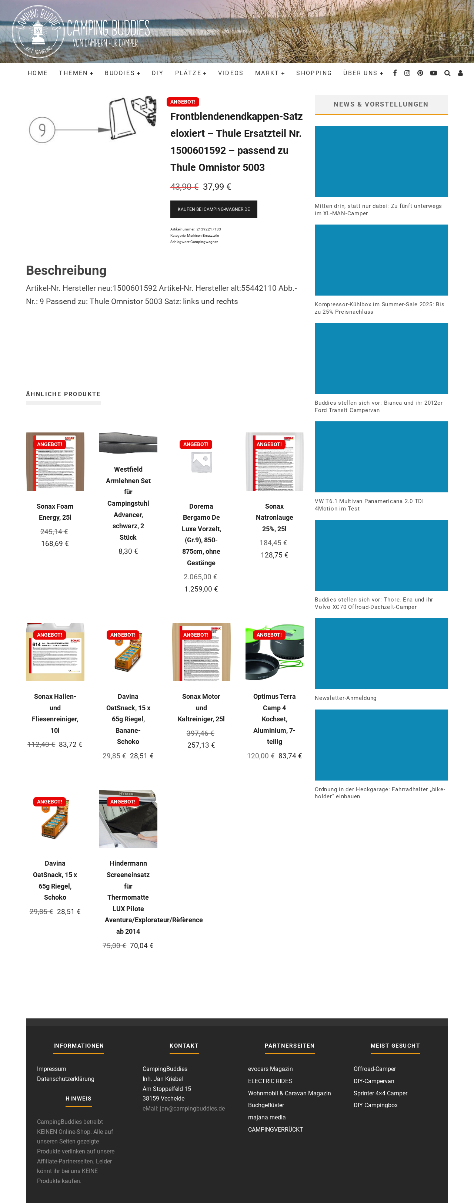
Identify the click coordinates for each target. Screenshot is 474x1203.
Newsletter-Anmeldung (346, 698)
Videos (231, 73)
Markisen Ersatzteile (203, 235)
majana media (267, 1117)
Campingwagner (204, 242)
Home (38, 73)
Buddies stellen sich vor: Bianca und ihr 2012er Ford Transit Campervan (379, 407)
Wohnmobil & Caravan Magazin (289, 1093)
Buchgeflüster (266, 1105)
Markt (267, 73)
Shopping (314, 73)
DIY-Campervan (374, 1081)
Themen (73, 73)
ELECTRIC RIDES (270, 1081)
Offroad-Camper (375, 1068)
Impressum (51, 1068)
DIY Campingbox (376, 1105)
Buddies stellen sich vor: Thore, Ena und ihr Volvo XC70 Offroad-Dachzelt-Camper (374, 603)
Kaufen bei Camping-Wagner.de (214, 209)
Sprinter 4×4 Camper (380, 1093)
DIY (158, 73)
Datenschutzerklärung (65, 1078)
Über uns (360, 73)
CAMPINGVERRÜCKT (275, 1129)
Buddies (120, 73)
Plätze (188, 73)
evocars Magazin (270, 1068)
